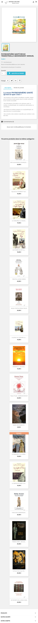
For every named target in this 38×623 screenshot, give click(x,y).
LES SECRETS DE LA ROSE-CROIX (19, 600)
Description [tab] (8, 87)
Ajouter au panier (16, 73)
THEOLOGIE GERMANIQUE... (19, 512)
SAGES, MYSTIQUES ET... (19, 425)
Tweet (11, 80)
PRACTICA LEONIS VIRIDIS (19, 279)
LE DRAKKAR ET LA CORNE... (19, 454)
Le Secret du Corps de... (19, 571)
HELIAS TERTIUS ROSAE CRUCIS (19, 308)
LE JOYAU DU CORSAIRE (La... (19, 337)
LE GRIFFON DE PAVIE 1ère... (19, 483)
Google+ (15, 80)
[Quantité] (3, 73)
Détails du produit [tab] (19, 87)
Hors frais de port (8, 62)
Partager (7, 80)
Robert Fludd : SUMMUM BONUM (19, 396)
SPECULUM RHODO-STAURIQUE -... (19, 162)
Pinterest (19, 80)
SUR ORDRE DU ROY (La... (19, 250)
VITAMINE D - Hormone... (19, 366)
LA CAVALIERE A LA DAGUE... (19, 220)
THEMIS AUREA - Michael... (19, 541)
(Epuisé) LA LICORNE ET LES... (19, 191)
